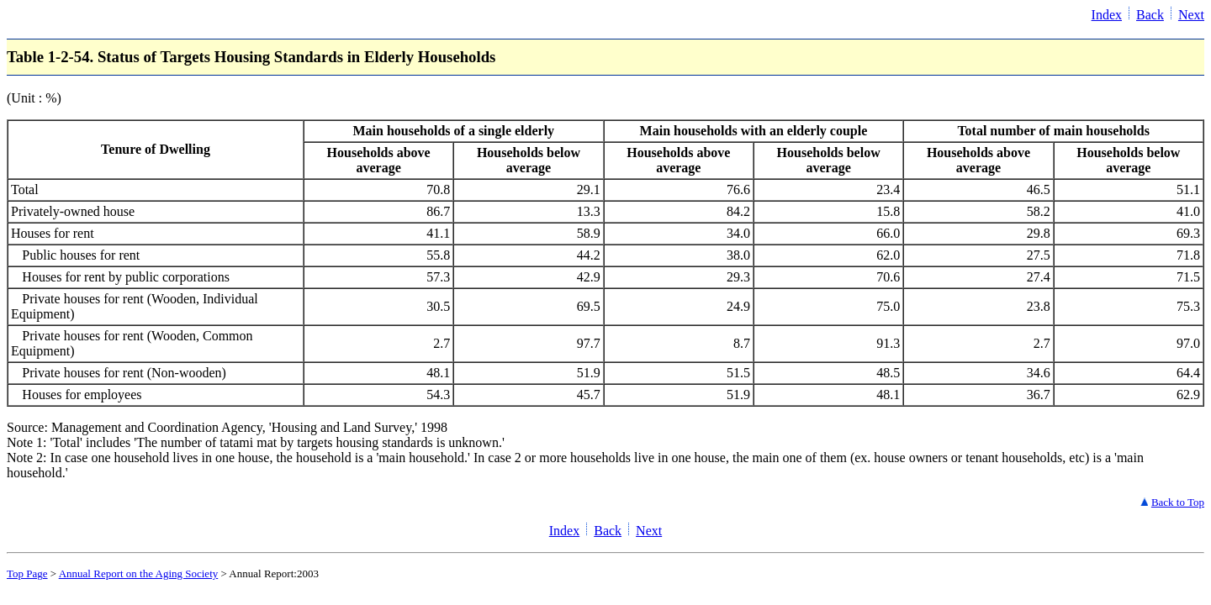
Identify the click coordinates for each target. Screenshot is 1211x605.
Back (1150, 15)
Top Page (27, 573)
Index (1107, 15)
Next (1191, 15)
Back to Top (1177, 502)
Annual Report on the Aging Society (139, 573)
